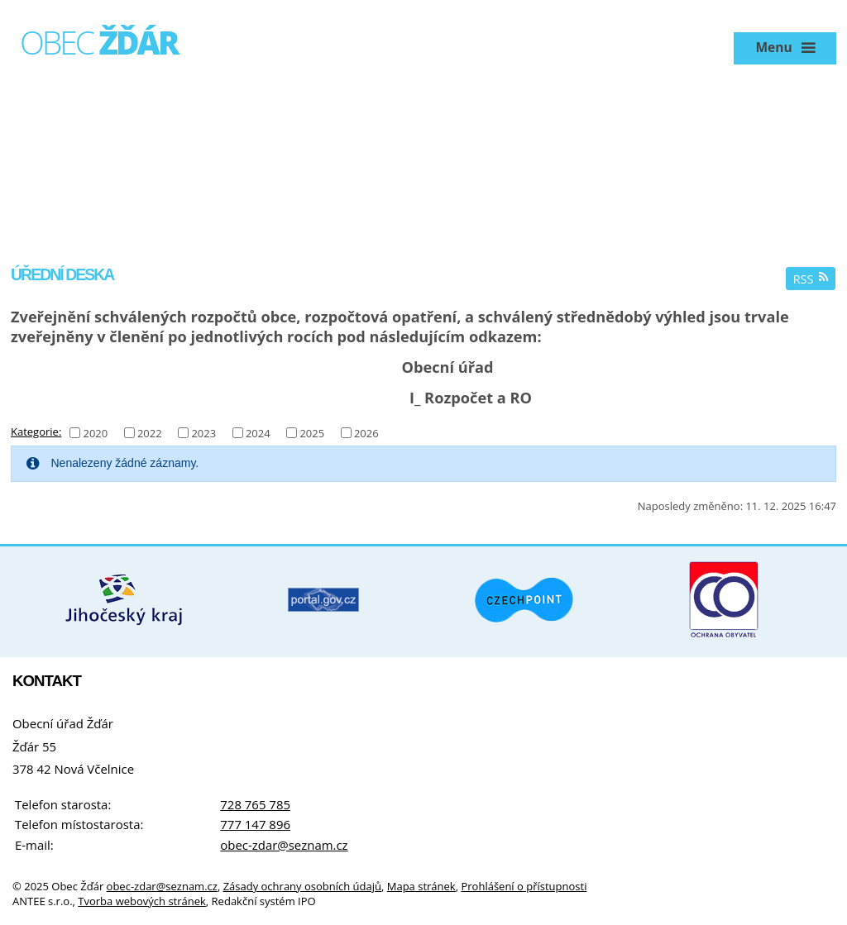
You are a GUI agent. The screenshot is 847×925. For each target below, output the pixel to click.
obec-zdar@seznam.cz (283, 845)
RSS (811, 279)
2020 (95, 432)
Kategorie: (36, 431)
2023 (203, 432)
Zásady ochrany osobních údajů (302, 886)
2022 (149, 432)
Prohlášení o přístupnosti (523, 886)
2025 (311, 432)
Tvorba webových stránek (142, 901)
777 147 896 (255, 824)
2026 (366, 432)
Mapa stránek (421, 886)
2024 (258, 432)
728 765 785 (255, 804)
